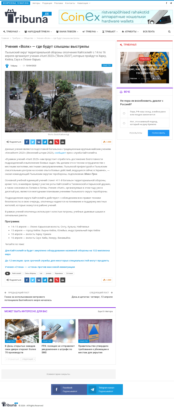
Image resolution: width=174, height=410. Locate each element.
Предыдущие (12, 359)
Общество (107, 65)
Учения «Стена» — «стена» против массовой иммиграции (40, 266)
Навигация (82, 3)
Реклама (58, 3)
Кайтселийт (16, 273)
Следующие (28, 359)
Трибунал (10, 31)
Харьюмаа (59, 273)
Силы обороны (30, 273)
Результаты (135, 133)
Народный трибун (37, 31)
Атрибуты (129, 31)
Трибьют (108, 31)
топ (41, 273)
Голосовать (158, 133)
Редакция (47, 3)
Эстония (69, 273)
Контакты (70, 3)
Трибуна (89, 31)
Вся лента (149, 31)
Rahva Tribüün (66, 31)
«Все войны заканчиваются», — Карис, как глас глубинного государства (144, 69)
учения (48, 273)
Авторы (36, 3)
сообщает (60, 152)
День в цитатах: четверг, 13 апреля (92, 296)
